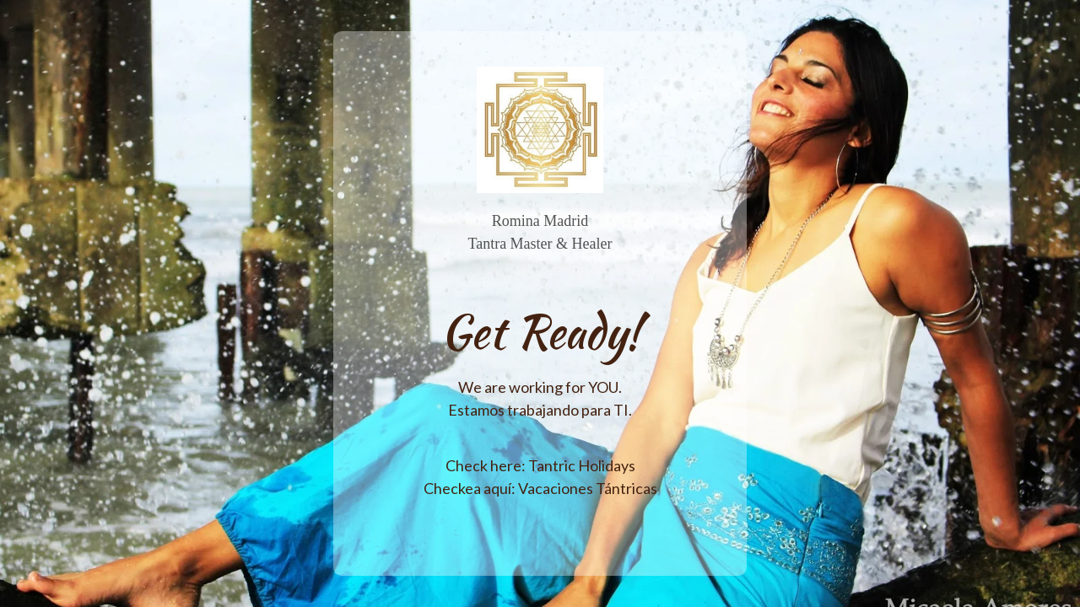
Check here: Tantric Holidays (540, 465)
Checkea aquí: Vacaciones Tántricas (540, 488)
